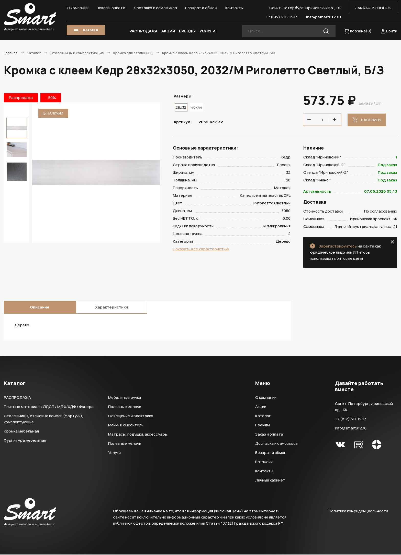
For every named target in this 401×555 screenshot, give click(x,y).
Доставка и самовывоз (155, 7)
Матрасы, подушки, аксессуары (138, 434)
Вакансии (264, 462)
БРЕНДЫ (187, 31)
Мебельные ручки (124, 398)
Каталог (263, 416)
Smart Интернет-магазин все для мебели (30, 17)
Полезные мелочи (124, 407)
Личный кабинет (270, 480)
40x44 (196, 107)
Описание (39, 307)
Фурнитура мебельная (25, 440)
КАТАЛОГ (91, 30)
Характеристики (111, 307)
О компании (77, 7)
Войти (391, 31)
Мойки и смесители (125, 425)
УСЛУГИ (207, 31)
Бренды (262, 425)
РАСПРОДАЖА (143, 31)
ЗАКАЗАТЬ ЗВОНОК (373, 7)
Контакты (234, 7)
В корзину (371, 119)
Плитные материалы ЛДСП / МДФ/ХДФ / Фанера (49, 407)
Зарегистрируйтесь (338, 246)
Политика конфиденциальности (358, 511)
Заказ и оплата (111, 7)
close (392, 242)
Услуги (114, 453)
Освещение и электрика (130, 416)
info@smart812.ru (323, 17)
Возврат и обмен (201, 7)
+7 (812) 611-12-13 (282, 17)
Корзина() (361, 31)
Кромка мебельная (21, 431)
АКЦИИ (168, 31)
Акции (260, 407)
